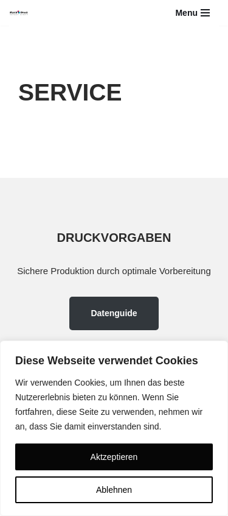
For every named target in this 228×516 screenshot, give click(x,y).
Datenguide (114, 313)
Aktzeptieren (114, 457)
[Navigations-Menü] (192, 12)
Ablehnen (114, 490)
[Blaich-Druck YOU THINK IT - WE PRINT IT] (19, 12)
